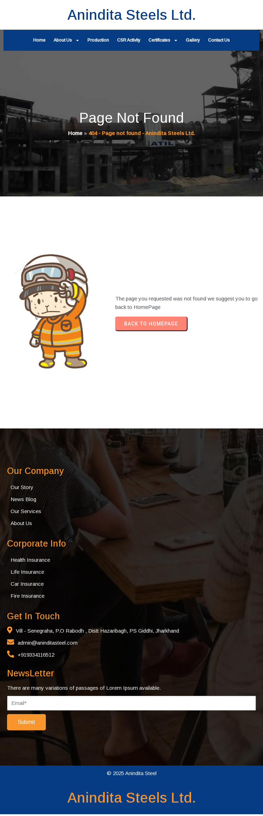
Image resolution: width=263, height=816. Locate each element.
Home (75, 134)
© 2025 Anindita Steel (132, 775)
